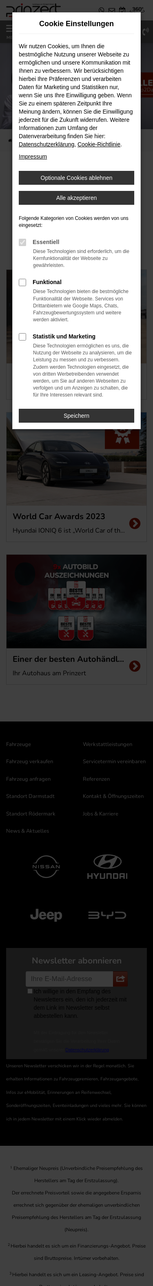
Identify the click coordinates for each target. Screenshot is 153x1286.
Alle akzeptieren (76, 198)
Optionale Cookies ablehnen (77, 178)
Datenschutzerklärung (46, 144)
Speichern (76, 415)
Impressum (33, 156)
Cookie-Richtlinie (99, 144)
